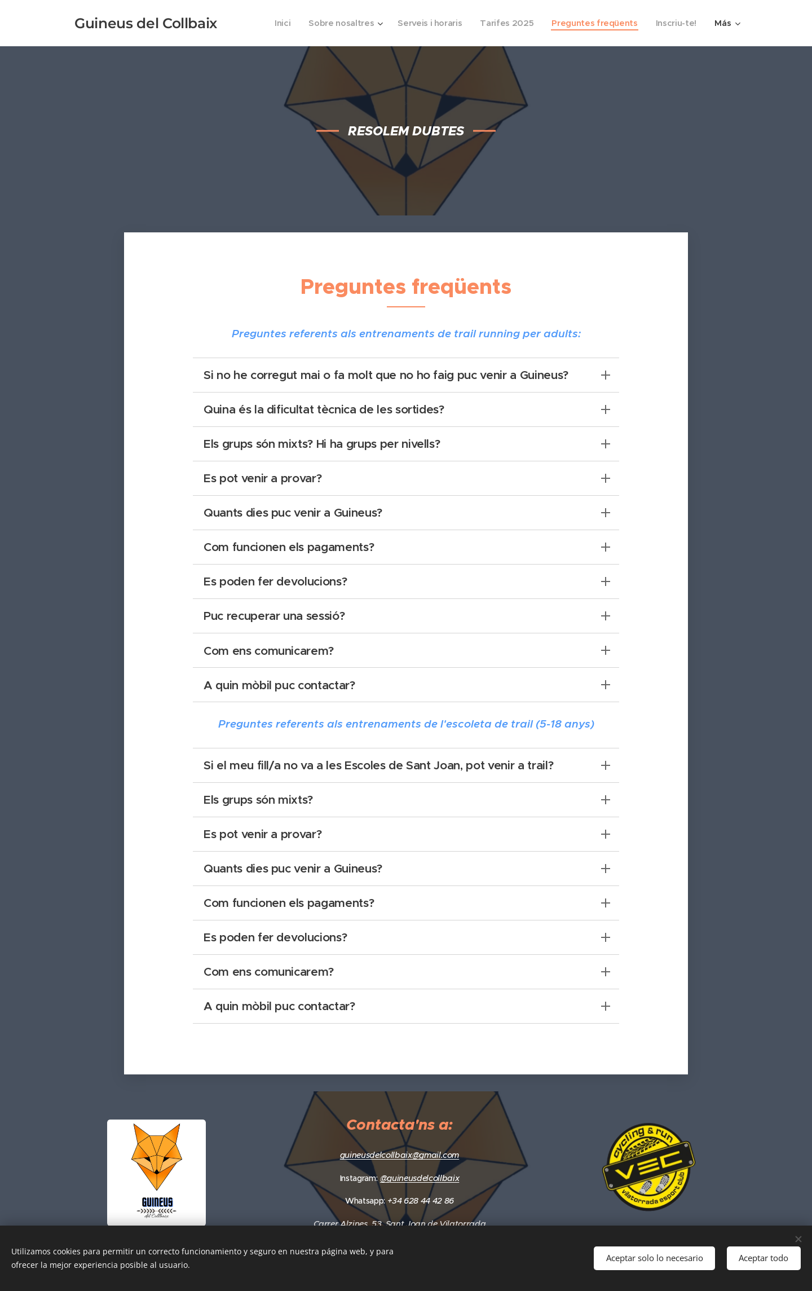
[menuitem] (271, 23)
